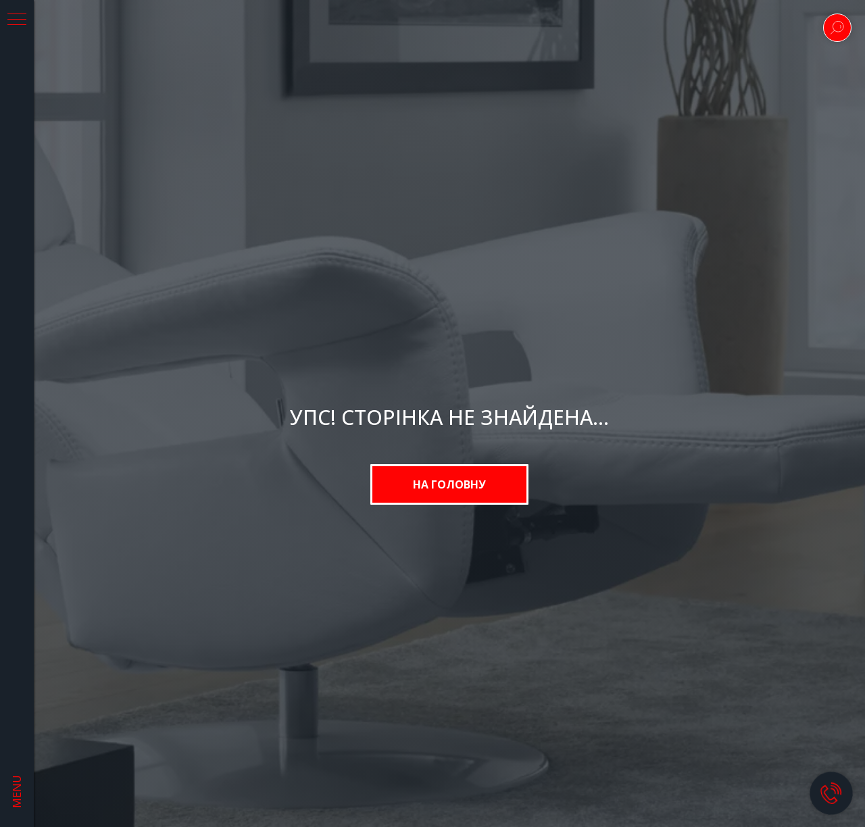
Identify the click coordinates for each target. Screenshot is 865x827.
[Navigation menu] (16, 20)
